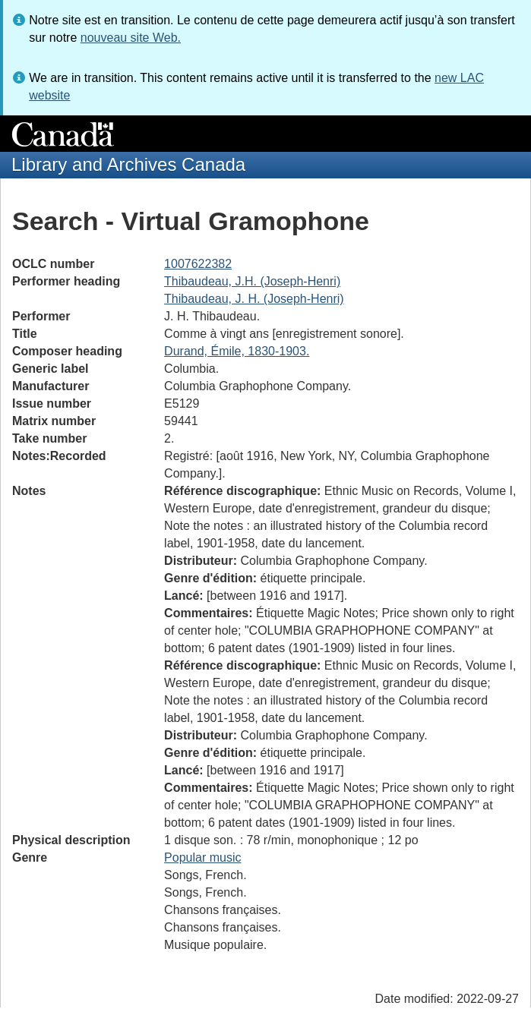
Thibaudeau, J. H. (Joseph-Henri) (254, 298)
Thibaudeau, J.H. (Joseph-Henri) (252, 281)
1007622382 (198, 263)
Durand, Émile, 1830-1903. (236, 351)
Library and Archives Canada (128, 164)
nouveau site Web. (131, 37)
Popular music (202, 857)
